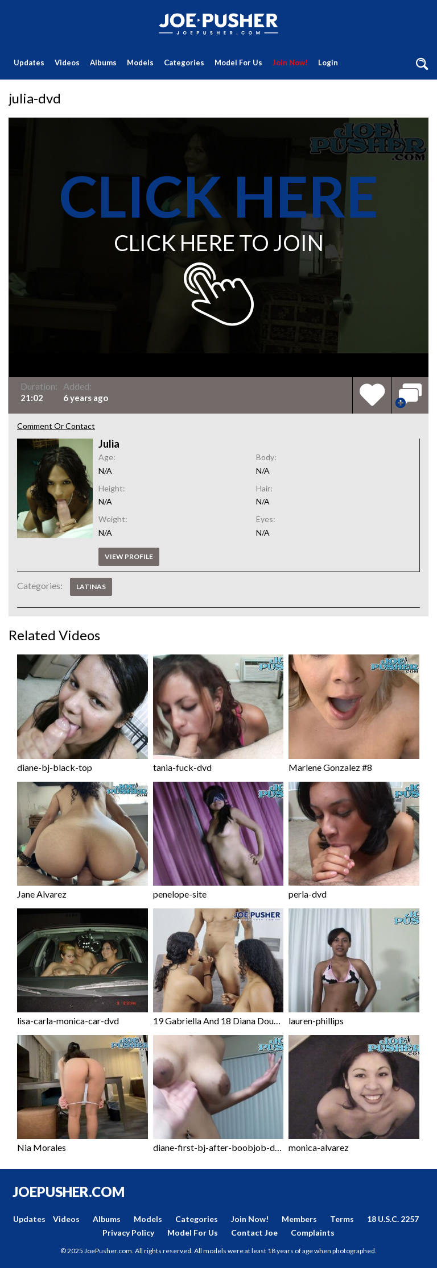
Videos (67, 62)
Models (140, 62)
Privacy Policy (128, 1232)
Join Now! (290, 62)
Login (328, 62)
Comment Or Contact (56, 426)
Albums (103, 62)
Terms (342, 1219)
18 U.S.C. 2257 (393, 1219)
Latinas (91, 586)
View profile (129, 556)
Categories (184, 62)
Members (299, 1219)
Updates (29, 62)
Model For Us (238, 62)
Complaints (313, 1232)
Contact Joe (254, 1232)
